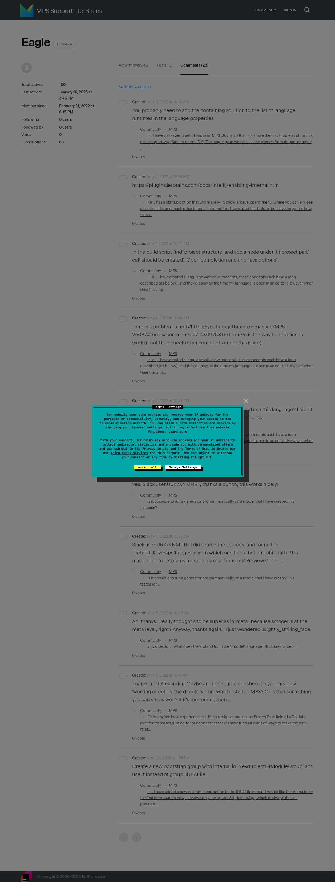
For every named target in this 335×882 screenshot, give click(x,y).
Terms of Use (196, 449)
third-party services (129, 453)
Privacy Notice (155, 449)
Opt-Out (204, 457)
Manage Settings (183, 467)
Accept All (147, 467)
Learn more (177, 432)
